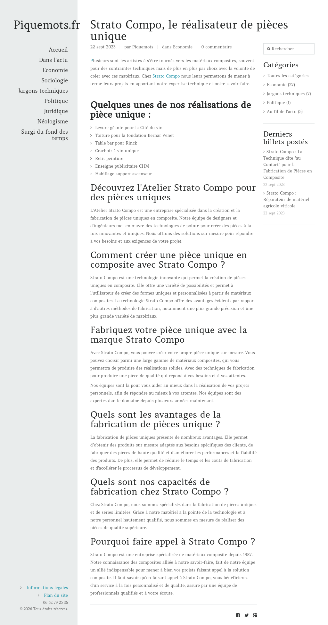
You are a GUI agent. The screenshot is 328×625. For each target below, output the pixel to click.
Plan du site (56, 595)
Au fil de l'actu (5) (285, 111)
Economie (183, 47)
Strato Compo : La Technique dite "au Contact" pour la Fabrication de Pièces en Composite (287, 164)
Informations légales (47, 587)
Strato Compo (166, 76)
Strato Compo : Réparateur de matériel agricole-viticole (286, 199)
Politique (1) (279, 102)
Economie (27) (281, 85)
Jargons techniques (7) (289, 93)
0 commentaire (216, 47)
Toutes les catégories (287, 76)
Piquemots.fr (46, 25)
